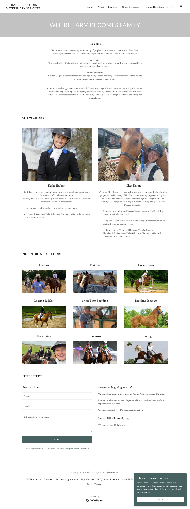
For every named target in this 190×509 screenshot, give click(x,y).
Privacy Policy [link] (65, 449)
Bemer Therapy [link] (95, 484)
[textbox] (57, 396)
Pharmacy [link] (113, 7)
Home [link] (90, 7)
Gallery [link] (30, 479)
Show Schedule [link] (111, 479)
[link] (23, 8)
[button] (132, 7)
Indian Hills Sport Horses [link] (133, 479)
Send (56, 439)
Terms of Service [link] (79, 449)
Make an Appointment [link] (67, 479)
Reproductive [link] (87, 479)
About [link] (101, 7)
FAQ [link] (99, 479)
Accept (160, 499)
